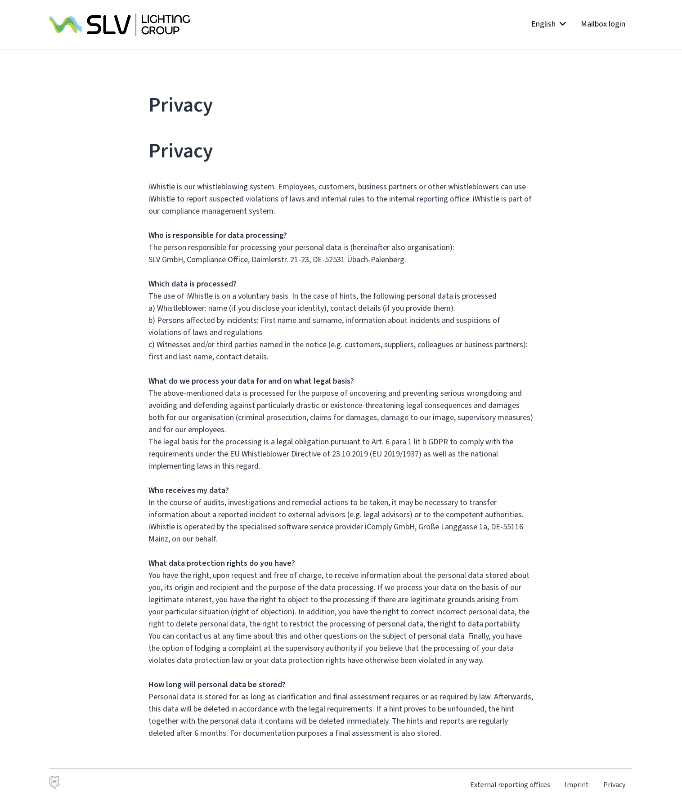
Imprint (577, 784)
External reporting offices (510, 784)
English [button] (548, 23)
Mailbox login (603, 23)
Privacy (614, 784)
